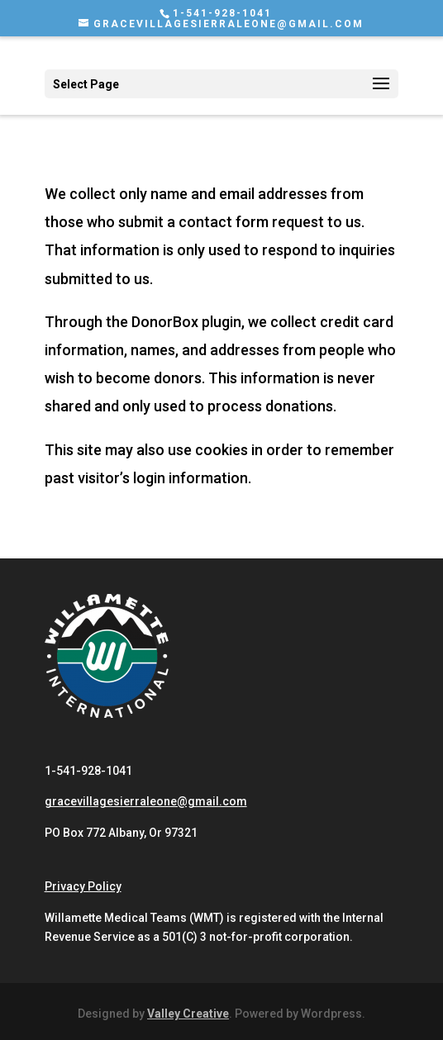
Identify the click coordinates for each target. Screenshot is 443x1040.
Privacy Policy (83, 886)
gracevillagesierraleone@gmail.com (146, 801)
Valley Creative (188, 1013)
